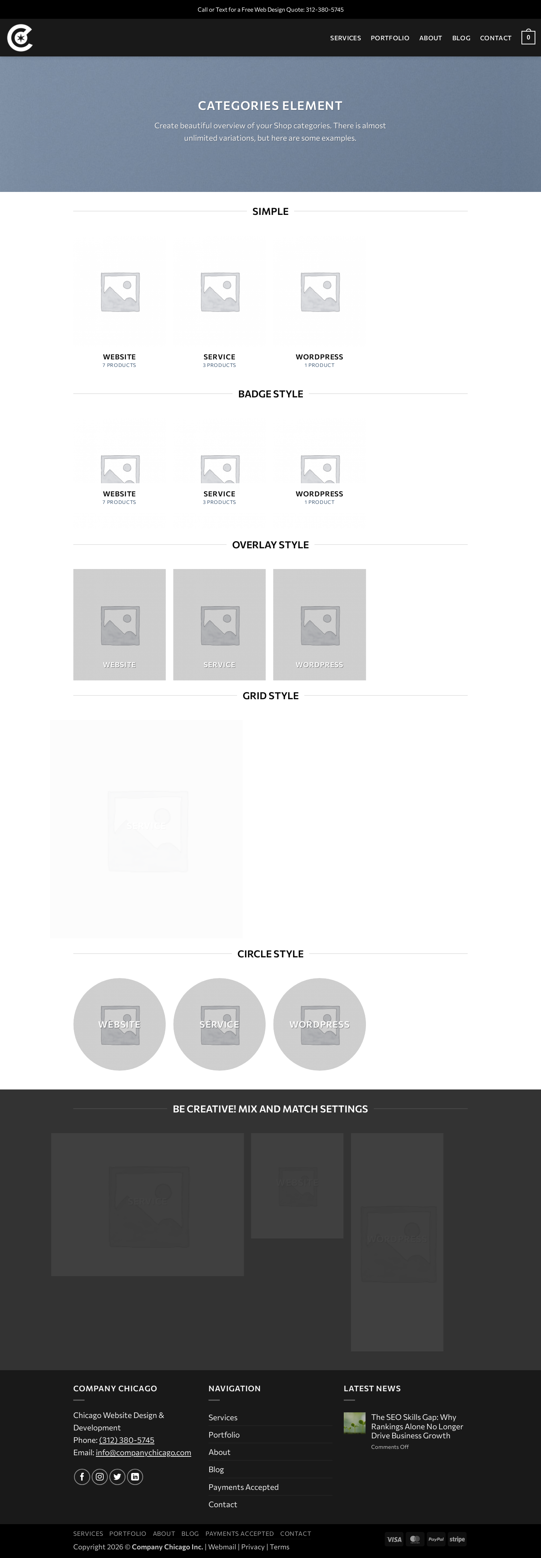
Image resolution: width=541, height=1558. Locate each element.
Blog (461, 37)
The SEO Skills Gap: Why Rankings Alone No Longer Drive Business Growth (417, 1426)
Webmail (222, 1546)
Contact (496, 37)
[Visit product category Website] (119, 307)
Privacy (253, 1546)
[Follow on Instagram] (100, 1477)
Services (345, 37)
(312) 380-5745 (126, 1439)
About (431, 37)
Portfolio (390, 37)
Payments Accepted (244, 1486)
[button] (528, 37)
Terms (280, 1546)
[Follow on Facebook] (82, 1477)
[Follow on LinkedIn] (135, 1477)
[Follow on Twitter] (117, 1477)
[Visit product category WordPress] (319, 307)
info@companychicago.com (143, 1452)
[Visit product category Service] (219, 307)
